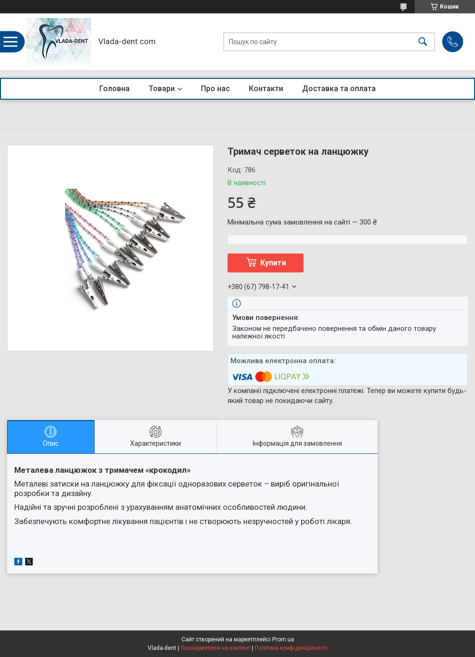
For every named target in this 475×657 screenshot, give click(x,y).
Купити (273, 262)
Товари (162, 88)
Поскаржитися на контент (215, 648)
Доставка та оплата (339, 88)
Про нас (215, 88)
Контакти (266, 88)
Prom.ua (283, 639)
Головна (114, 88)
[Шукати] (422, 42)
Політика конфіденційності (291, 648)
